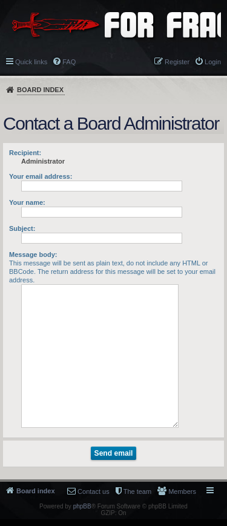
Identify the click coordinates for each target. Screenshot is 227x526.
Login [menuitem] (213, 61)
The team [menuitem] (137, 491)
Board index (40, 89)
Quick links (31, 61)
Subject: (22, 228)
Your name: (27, 202)
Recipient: (25, 152)
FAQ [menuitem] (69, 61)
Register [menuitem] (177, 61)
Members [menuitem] (182, 491)
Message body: (33, 254)
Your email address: (40, 176)
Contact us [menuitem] (93, 491)
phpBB (82, 506)
